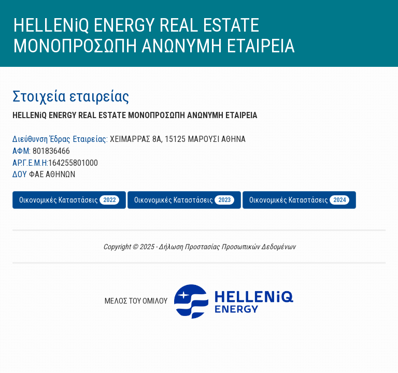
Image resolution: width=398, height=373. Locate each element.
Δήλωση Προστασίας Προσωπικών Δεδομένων (227, 246)
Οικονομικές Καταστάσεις (69, 200)
